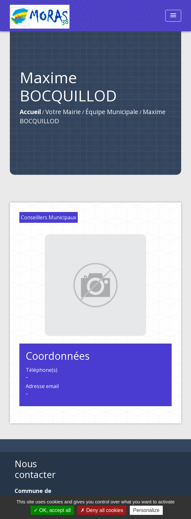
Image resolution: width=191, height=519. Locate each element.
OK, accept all (52, 510)
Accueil (30, 111)
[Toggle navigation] (173, 16)
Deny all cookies (102, 510)
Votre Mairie (63, 111)
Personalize (146, 510)
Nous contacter (35, 469)
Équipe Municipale (111, 111)
